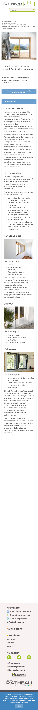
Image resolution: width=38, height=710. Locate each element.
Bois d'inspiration (17, 618)
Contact (14, 653)
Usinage (11, 639)
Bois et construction (19, 615)
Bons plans (15, 629)
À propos (14, 663)
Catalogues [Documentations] (16, 622)
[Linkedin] (9, 657)
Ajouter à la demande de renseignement (19, 91)
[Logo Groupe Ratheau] (12, 4)
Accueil (5, 22)
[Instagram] (29, 657)
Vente (10, 646)
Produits (14, 608)
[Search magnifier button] (34, 9)
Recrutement (16, 670)
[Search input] (21, 10)
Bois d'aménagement (19, 611)
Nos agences (29, 4)
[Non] (35, 701)
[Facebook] (19, 657)
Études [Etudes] (10, 643)
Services (14, 635)
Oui (19, 706)
